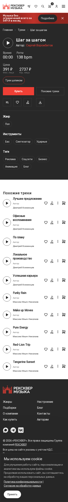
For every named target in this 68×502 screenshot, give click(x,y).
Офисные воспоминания (22, 218)
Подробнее (47, 18)
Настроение (45, 401)
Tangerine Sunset (24, 362)
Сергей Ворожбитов (39, 45)
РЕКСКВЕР (21, 444)
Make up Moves (23, 310)
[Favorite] (17, 102)
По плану (18, 237)
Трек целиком (13, 80)
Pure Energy (20, 327)
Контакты (43, 413)
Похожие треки (50, 91)
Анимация (11, 166)
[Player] (8, 43)
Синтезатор (23, 141)
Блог (26, 166)
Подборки (9, 407)
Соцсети (27, 159)
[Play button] (7, 203)
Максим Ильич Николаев (25, 302)
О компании (10, 413)
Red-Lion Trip (21, 344)
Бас (7, 141)
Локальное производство (22, 256)
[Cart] (49, 6)
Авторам (43, 419)
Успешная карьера (25, 275)
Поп (7, 124)
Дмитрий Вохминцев (23, 207)
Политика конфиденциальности (23, 481)
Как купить (10, 419)
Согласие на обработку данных (22, 485)
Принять (12, 494)
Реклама (10, 159)
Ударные (42, 141)
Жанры (7, 401)
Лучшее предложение (27, 198)
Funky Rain (19, 293)
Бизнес (43, 159)
